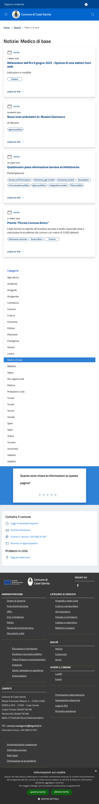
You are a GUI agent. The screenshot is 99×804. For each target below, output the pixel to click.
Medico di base (14, 360)
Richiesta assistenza (65, 711)
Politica (11, 385)
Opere (10, 372)
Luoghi (58, 674)
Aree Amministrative (17, 606)
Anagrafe (12, 290)
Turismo (11, 442)
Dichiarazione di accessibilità (21, 761)
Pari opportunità (15, 379)
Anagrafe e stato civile (66, 600)
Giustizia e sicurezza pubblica (27, 654)
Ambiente (12, 284)
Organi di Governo (16, 600)
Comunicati (61, 654)
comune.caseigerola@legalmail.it (24, 726)
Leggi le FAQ (61, 705)
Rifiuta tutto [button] (61, 792)
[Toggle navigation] (6, 14)
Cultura (11, 315)
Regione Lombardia (14, 4)
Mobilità (11, 366)
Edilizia (11, 328)
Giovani (11, 347)
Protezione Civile (15, 391)
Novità (17, 27)
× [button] (95, 771)
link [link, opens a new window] (78, 786)
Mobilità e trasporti (65, 628)
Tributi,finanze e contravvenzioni (29, 659)
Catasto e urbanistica (66, 622)
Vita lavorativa (62, 611)
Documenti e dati (15, 633)
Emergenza (13, 341)
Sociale (11, 417)
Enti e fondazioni (15, 617)
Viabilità (11, 455)
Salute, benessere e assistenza (27, 670)
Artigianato (13, 296)
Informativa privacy (17, 750)
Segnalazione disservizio (67, 700)
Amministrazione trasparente (22, 744)
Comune (11, 309)
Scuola (10, 398)
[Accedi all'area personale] (86, 4)
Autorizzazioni (19, 676)
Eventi (58, 679)
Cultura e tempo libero (66, 606)
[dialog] (49, 786)
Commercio (13, 303)
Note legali (12, 755)
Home (7, 27)
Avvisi (58, 659)
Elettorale (12, 334)
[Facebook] (78, 585)
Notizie (13, 52)
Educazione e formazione (24, 648)
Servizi (10, 410)
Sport (10, 423)
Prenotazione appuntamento (69, 695)
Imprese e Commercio (66, 617)
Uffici (9, 611)
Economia (12, 322)
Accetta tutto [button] (37, 792)
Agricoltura (13, 277)
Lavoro (10, 353)
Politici (10, 622)
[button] (49, 798)
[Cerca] (92, 14)
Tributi (10, 436)
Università (12, 448)
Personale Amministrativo (20, 628)
